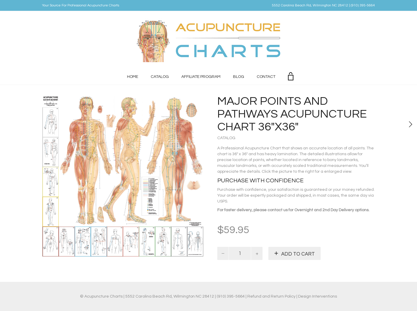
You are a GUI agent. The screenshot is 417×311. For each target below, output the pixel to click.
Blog (238, 77)
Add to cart (298, 254)
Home (132, 77)
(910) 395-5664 (363, 5)
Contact (266, 77)
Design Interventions (317, 296)
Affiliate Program (200, 77)
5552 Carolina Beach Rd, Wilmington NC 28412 (310, 5)
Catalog (160, 77)
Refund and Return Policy (271, 296)
